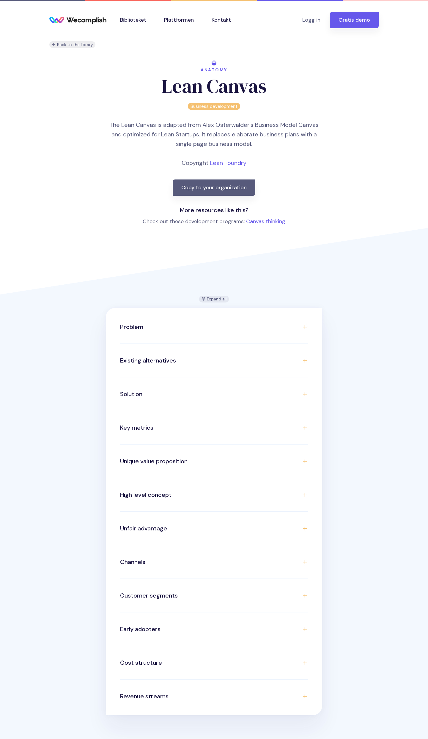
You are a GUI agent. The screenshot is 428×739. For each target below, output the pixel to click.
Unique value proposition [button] (154, 461)
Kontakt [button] (221, 19)
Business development (214, 106)
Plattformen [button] (179, 19)
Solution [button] (131, 394)
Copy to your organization (214, 187)
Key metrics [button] (136, 427)
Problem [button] (131, 327)
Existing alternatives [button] (148, 360)
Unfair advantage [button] (143, 528)
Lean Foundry (228, 163)
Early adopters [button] (140, 629)
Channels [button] (132, 562)
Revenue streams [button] (144, 696)
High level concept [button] (145, 495)
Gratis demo (354, 19)
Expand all (214, 299)
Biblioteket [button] (133, 19)
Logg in (311, 19)
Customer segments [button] (149, 595)
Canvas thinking (265, 221)
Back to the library (72, 44)
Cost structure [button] (141, 662)
